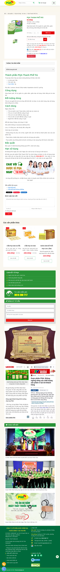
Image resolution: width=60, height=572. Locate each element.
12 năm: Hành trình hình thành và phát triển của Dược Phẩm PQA (21, 457)
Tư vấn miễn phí (20, 292)
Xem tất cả (31, 56)
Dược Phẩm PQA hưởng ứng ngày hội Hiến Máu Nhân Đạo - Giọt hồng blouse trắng (26, 489)
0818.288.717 (40, 156)
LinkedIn (23, 192)
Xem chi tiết (14, 258)
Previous (4, 246)
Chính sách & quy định (12, 562)
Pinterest (16, 192)
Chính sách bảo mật (11, 555)
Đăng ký (30, 320)
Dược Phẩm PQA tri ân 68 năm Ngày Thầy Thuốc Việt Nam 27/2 (21, 522)
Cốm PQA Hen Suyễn (13, 246)
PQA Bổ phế (11, 187)
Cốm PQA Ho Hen (30, 246)
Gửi (45, 39)
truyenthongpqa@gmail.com (45, 543)
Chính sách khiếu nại (12, 560)
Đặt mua (48, 33)
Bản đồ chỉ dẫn (38, 545)
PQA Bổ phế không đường (16, 189)
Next (56, 246)
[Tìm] (34, 3)
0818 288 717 (37, 49)
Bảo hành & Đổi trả (11, 557)
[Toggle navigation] (54, 2)
